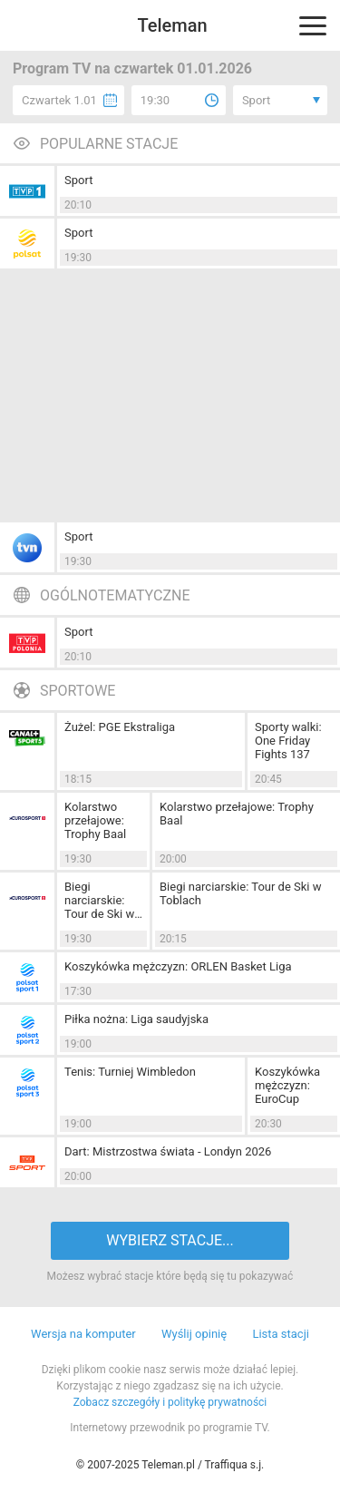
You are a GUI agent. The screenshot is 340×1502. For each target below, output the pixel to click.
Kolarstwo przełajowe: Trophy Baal (95, 820)
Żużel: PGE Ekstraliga (119, 727)
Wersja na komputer (83, 1334)
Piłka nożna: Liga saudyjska (136, 1019)
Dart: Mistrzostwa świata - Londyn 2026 (167, 1151)
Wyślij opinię (194, 1334)
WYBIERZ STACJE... (169, 1240)
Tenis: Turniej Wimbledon (130, 1071)
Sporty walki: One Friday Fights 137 (288, 740)
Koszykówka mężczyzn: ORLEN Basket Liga (178, 966)
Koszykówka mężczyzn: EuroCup (287, 1085)
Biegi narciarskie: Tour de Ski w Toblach (99, 900)
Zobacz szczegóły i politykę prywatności (170, 1402)
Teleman (172, 25)
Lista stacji (280, 1334)
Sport (78, 180)
